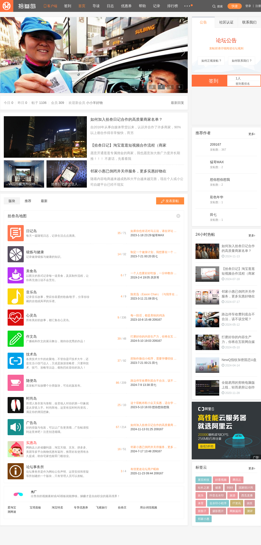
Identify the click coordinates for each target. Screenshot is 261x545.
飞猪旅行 (101, 507)
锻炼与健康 (35, 252)
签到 (67, 6)
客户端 (52, 6)
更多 (251, 134)
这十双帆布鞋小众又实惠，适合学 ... (153, 403)
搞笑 (249, 503)
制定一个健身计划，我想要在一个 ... (153, 252)
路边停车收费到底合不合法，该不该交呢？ (238, 316)
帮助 (142, 6)
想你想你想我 (160, 407)
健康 (218, 487)
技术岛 (31, 354)
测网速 (12, 511)
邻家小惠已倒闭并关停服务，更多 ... (153, 447)
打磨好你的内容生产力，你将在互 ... (153, 336)
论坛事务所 (35, 467)
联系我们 (249, 22)
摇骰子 (202, 511)
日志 (110, 6)
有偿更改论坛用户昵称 (144, 469)
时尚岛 (31, 398)
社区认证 (226, 22)
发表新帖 (172, 201)
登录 (248, 6)
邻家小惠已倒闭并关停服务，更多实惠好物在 (128, 171)
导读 (96, 6)
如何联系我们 (242, 60)
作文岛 (31, 336)
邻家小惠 (203, 519)
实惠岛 (31, 443)
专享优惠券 (81, 507)
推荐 (28, 201)
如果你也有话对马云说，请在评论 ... (153, 231)
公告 (203, 22)
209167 (157, 319)
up (5, 52)
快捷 (235, 6)
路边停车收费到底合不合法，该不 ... (153, 380)
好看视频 (221, 479)
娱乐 (201, 495)
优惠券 (126, 6)
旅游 (232, 495)
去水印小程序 (218, 503)
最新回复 (177, 103)
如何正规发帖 (211, 60)
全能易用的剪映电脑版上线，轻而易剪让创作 (238, 385)
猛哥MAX (158, 235)
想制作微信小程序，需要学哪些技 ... (153, 358)
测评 (250, 511)
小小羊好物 (94, 103)
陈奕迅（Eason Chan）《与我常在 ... (154, 294)
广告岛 (31, 423)
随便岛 (31, 381)
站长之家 (203, 487)
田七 (155, 256)
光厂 (34, 492)
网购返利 (235, 511)
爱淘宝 (12, 507)
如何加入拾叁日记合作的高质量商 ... (153, 425)
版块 (12, 201)
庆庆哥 (155, 277)
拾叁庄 (122, 507)
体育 (201, 503)
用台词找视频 (148, 507)
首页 (81, 6)
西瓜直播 (247, 495)
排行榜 (172, 6)
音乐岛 (31, 292)
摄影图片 (218, 511)
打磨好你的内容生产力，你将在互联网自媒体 (238, 339)
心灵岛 (31, 315)
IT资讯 (237, 503)
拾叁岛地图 (17, 216)
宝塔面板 (35, 507)
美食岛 (31, 271)
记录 (156, 6)
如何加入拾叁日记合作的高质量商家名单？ (126, 119)
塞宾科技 (203, 479)
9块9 (230, 487)
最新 (44, 201)
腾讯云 (237, 479)
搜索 (217, 6)
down (183, 52)
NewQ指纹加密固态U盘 (239, 360)
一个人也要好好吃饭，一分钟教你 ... (153, 273)
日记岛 (31, 231)
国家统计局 (246, 487)
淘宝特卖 (57, 507)
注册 (258, 6)
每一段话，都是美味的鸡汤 (147, 315)
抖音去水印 (217, 495)
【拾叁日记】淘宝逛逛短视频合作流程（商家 (128, 145)
